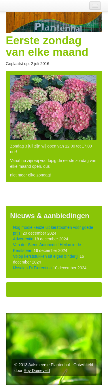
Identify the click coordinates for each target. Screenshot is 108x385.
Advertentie (23, 239)
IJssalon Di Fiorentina (32, 268)
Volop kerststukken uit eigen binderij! (45, 256)
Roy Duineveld (37, 370)
